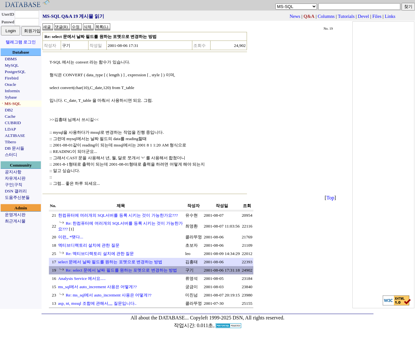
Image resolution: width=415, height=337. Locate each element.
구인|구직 (13, 184)
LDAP (10, 129)
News (294, 16)
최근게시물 (15, 221)
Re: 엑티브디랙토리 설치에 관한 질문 (100, 253)
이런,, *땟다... (70, 237)
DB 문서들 (14, 148)
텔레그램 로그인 (21, 42)
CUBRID (13, 122)
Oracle (10, 84)
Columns (326, 16)
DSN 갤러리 (16, 191)
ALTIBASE (15, 135)
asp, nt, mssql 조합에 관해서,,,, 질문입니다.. (97, 303)
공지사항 (13, 171)
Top (330, 197)
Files (376, 16)
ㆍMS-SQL (10, 103)
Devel (363, 16)
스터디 (11, 154)
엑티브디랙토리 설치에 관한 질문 (88, 245)
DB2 (9, 110)
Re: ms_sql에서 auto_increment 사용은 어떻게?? (108, 295)
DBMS (11, 58)
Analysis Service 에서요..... (82, 278)
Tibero (10, 141)
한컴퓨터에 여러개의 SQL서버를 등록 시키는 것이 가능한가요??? (118, 215)
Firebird (12, 78)
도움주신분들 (17, 197)
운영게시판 (15, 214)
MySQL (12, 65)
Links (390, 16)
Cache (10, 116)
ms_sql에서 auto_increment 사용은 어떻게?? (97, 286)
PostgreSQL (15, 71)
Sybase (11, 97)
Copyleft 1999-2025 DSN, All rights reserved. (237, 317)
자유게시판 (15, 178)
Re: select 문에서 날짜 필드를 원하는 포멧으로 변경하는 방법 (121, 270)
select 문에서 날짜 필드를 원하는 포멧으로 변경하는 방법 (110, 261)
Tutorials (346, 16)
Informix (12, 90)
